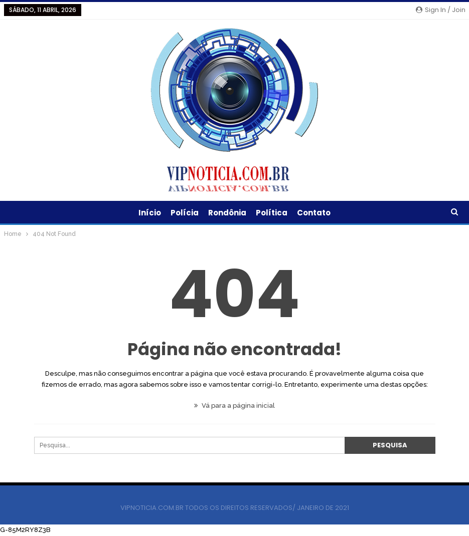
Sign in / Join (440, 10)
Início (149, 212)
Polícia (185, 212)
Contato (314, 212)
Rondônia (227, 212)
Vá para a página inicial (234, 405)
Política (271, 212)
